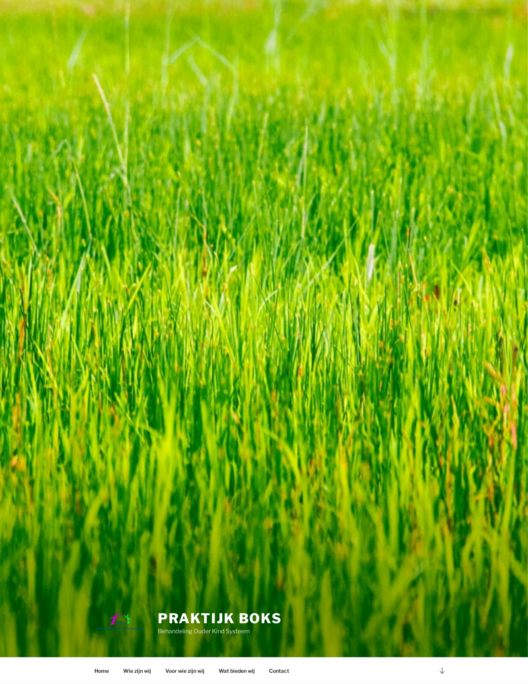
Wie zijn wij (137, 671)
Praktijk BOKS (220, 618)
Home (101, 671)
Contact (279, 671)
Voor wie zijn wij (184, 671)
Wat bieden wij (237, 671)
